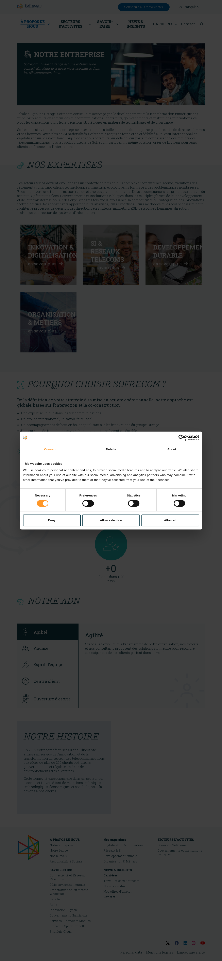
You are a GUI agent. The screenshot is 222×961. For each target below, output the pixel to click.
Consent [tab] (50, 449)
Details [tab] (111, 449)
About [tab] (171, 449)
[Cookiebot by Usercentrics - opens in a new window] (181, 438)
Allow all (170, 520)
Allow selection (111, 520)
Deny (52, 520)
